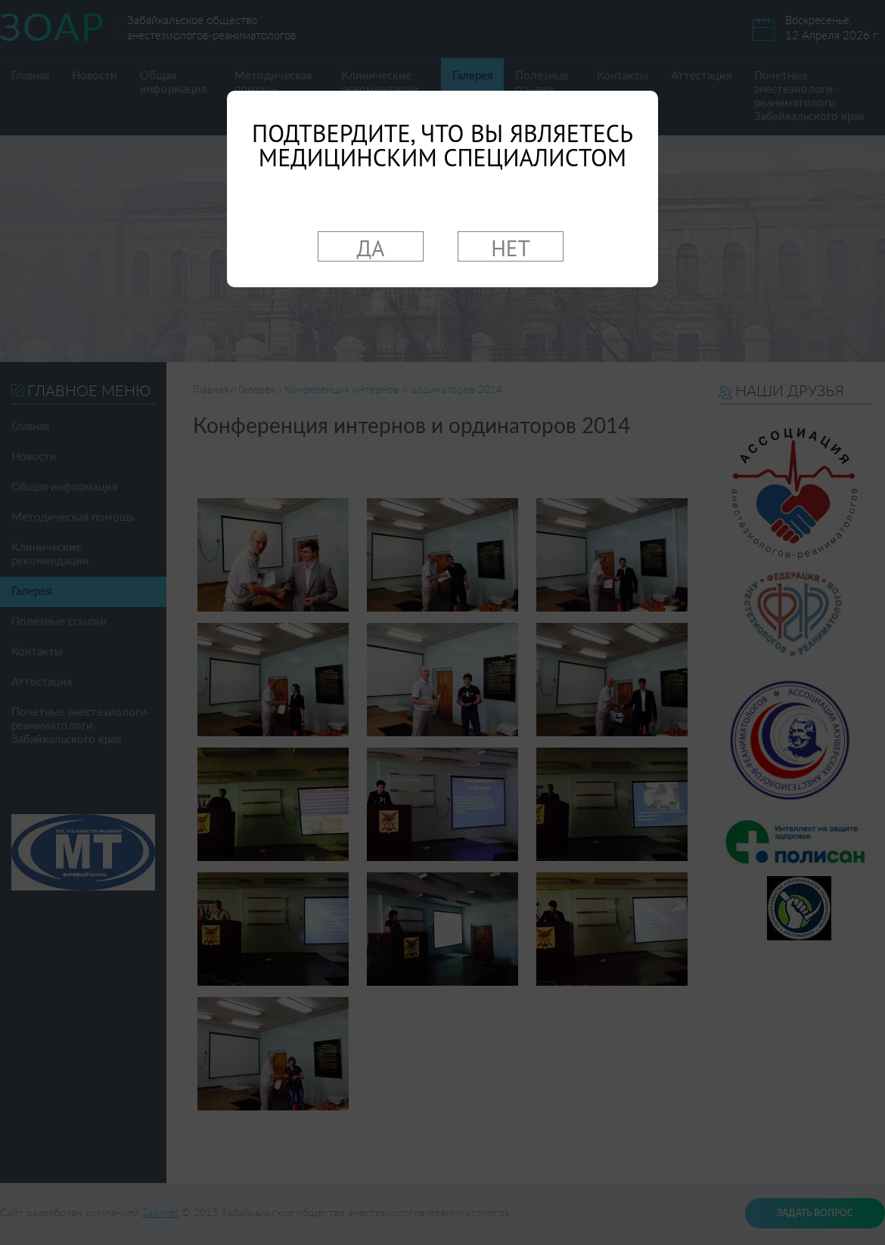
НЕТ (510, 248)
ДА (371, 248)
